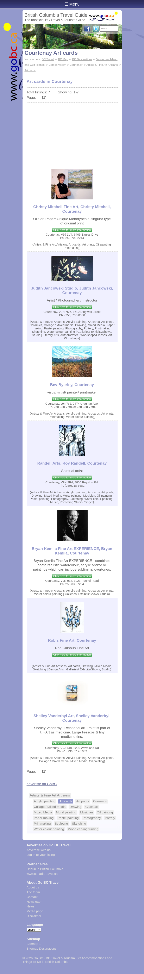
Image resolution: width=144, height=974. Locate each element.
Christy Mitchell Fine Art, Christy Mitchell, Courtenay (72, 209)
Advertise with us (39, 850)
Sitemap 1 (34, 943)
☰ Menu (72, 4)
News (31, 906)
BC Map (63, 59)
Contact (32, 897)
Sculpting (61, 823)
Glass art (91, 806)
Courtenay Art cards (51, 53)
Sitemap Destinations (42, 948)
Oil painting (105, 812)
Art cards (30, 70)
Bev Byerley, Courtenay (72, 385)
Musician (86, 812)
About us (33, 887)
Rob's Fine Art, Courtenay (72, 640)
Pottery (110, 818)
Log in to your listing (41, 854)
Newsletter (34, 901)
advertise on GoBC (42, 784)
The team (33, 892)
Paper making (44, 818)
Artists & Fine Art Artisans (102, 64)
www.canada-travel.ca (42, 873)
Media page (35, 911)
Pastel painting (68, 818)
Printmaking (42, 823)
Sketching (79, 823)
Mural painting (66, 812)
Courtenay (76, 64)
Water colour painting (49, 829)
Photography (92, 818)
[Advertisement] (72, 134)
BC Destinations (82, 59)
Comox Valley (57, 64)
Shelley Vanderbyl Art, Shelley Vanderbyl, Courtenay (72, 718)
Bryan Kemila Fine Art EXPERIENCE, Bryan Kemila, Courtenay (72, 550)
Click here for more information (72, 229)
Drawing (75, 806)
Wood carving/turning (83, 829)
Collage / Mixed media (50, 806)
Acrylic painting (45, 801)
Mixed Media (43, 812)
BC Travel (48, 59)
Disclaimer (34, 916)
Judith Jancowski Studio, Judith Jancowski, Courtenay (72, 290)
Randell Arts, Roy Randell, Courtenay (72, 463)
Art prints (82, 801)
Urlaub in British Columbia (45, 869)
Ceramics (100, 801)
